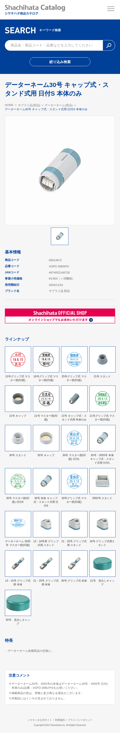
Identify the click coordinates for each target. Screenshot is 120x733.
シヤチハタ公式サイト (40, 720)
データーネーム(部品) (59, 105)
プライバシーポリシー (80, 720)
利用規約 (60, 720)
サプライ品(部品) (29, 105)
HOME (9, 105)
